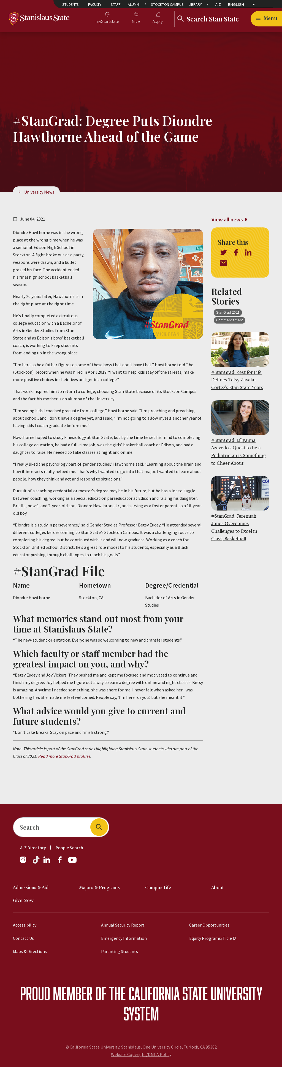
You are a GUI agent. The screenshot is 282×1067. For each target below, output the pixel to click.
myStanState (107, 21)
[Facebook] (62, 862)
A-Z (218, 4)
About (217, 887)
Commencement (229, 320)
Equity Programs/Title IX (212, 938)
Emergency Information (124, 938)
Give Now (23, 900)
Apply (158, 21)
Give (136, 21)
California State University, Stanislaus (105, 1047)
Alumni (134, 4)
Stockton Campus (167, 4)
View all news (227, 219)
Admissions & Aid (30, 887)
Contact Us (23, 938)
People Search (69, 847)
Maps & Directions (30, 951)
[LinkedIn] (47, 862)
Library (195, 4)
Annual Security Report (123, 925)
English (236, 5)
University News (39, 192)
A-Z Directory (33, 847)
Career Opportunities (209, 925)
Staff (116, 4)
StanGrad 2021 (228, 312)
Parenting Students (119, 951)
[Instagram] (25, 862)
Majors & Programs (99, 887)
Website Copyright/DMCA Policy (141, 1054)
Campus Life (158, 887)
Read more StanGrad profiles (64, 756)
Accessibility (24, 925)
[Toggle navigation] (266, 18)
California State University (195, 993)
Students (70, 4)
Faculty (94, 4)
